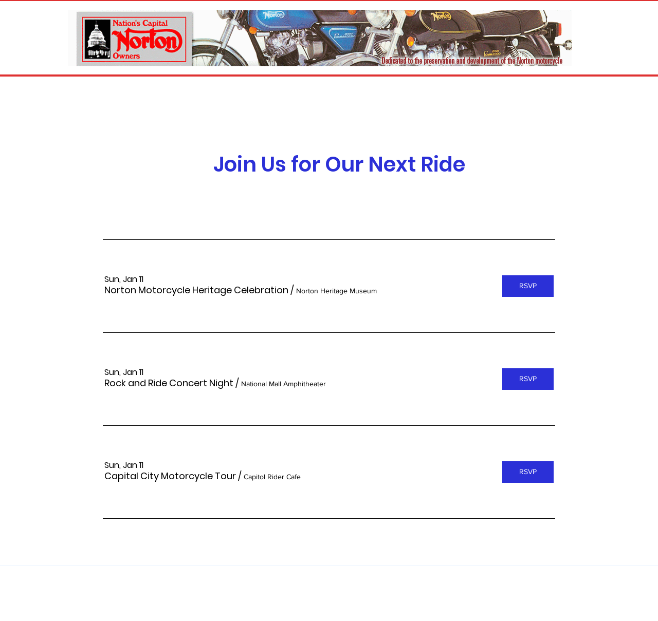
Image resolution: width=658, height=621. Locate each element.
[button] (196, 290)
